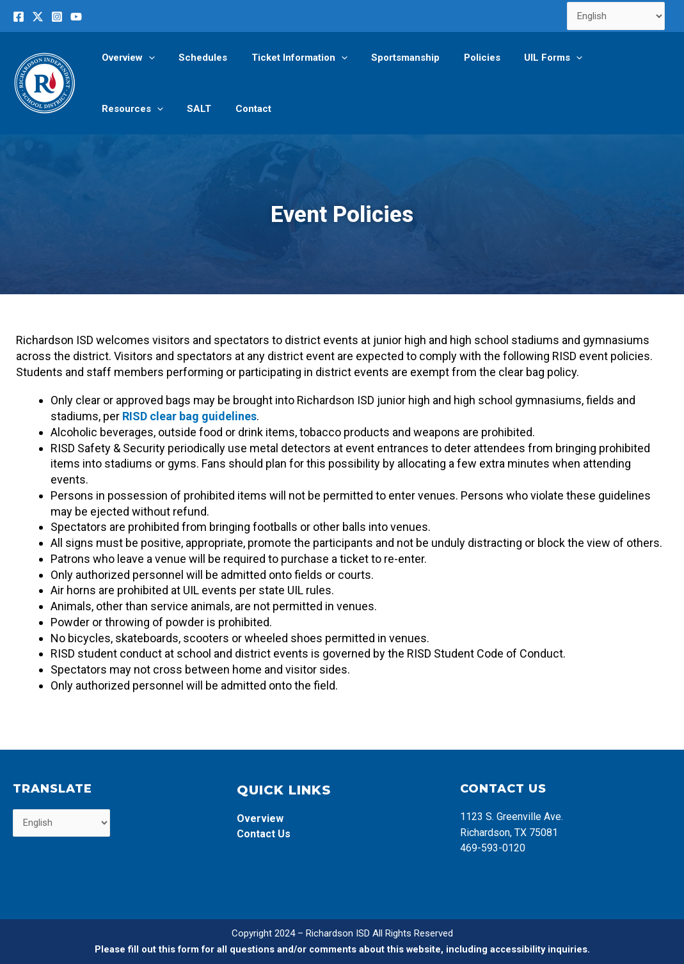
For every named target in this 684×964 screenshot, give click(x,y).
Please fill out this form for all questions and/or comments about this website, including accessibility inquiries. (342, 949)
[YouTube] (76, 16)
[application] (146, 57)
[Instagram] (57, 16)
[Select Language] (616, 16)
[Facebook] (18, 16)
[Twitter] (38, 16)
